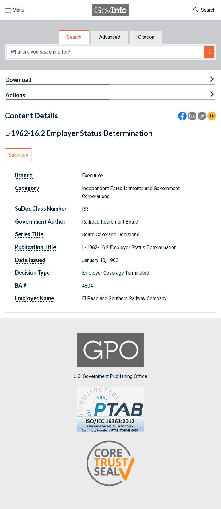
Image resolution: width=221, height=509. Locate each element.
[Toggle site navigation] (14, 10)
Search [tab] (74, 37)
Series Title (29, 234)
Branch (24, 175)
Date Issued (30, 259)
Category (27, 188)
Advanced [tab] (109, 37)
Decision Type (32, 272)
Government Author (40, 221)
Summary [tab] (18, 155)
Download (19, 79)
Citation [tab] (146, 37)
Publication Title (35, 247)
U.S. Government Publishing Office (110, 356)
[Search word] (105, 52)
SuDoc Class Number (41, 208)
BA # (20, 285)
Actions (15, 95)
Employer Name (34, 298)
